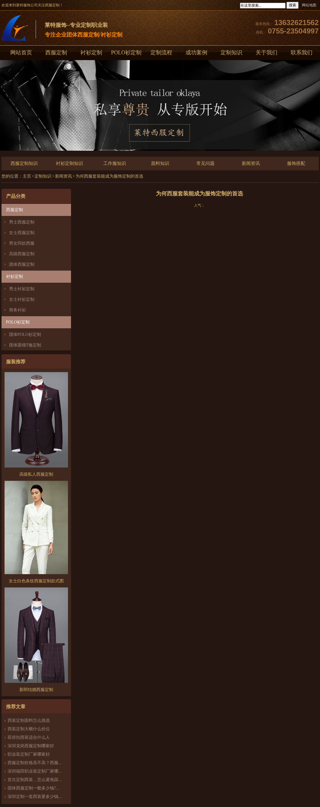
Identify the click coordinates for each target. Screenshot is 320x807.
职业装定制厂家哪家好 (29, 754)
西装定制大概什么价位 (29, 729)
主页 (27, 176)
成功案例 (196, 53)
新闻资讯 (251, 163)
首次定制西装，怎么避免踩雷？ (37, 779)
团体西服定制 (21, 264)
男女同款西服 (21, 243)
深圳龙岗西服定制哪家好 (31, 746)
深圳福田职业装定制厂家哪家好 (37, 771)
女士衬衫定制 (21, 299)
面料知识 (160, 163)
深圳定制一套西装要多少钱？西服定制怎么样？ (52, 796)
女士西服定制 (21, 232)
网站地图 (309, 5)
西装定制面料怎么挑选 (29, 720)
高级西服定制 (21, 254)
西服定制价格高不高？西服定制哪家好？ (46, 762)
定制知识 (231, 53)
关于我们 (266, 53)
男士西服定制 (21, 222)
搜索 (292, 5)
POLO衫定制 (126, 53)
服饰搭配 (296, 163)
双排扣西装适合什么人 (31, 737)
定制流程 (161, 53)
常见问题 (205, 163)
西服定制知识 (24, 163)
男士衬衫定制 (21, 289)
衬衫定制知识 (69, 163)
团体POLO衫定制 (25, 334)
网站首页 (21, 53)
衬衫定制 (91, 53)
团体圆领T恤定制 (25, 345)
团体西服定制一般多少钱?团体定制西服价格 (49, 788)
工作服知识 (114, 163)
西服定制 (56, 53)
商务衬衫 (17, 310)
